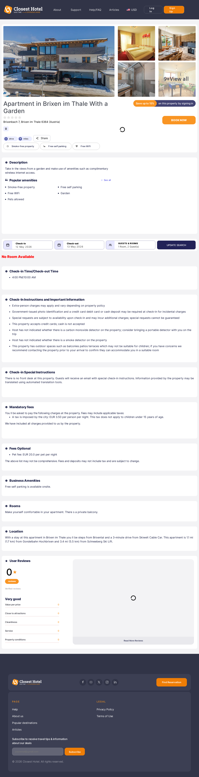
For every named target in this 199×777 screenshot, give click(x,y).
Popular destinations (24, 723)
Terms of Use (105, 716)
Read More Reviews (133, 640)
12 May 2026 (24, 246)
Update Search (178, 245)
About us (17, 716)
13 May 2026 (76, 246)
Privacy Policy (105, 709)
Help (15, 709)
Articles (16, 729)
